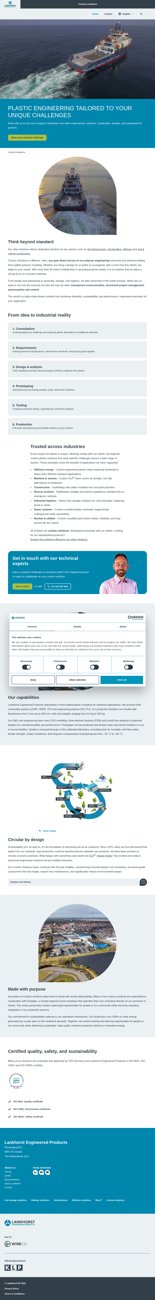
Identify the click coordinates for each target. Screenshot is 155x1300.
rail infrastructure (96, 249)
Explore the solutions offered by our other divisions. (59, 539)
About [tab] (123, 626)
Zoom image (47, 830)
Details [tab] (77, 626)
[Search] (141, 13)
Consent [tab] (32, 626)
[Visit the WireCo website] (16, 1244)
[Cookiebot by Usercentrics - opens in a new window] (130, 618)
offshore (127, 249)
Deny (33, 680)
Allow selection (77, 680)
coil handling (114, 249)
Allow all (122, 680)
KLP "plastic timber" (101, 855)
